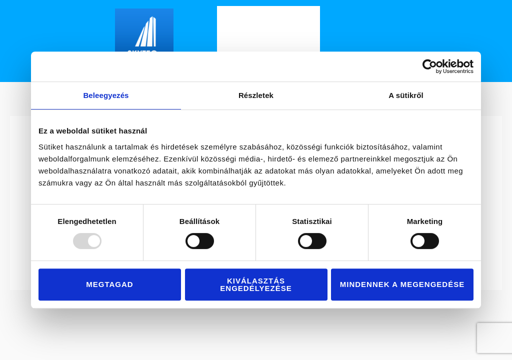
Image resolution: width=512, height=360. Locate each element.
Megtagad (109, 284)
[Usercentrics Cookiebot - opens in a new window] (430, 66)
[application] (307, 41)
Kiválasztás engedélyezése (256, 284)
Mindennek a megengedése (402, 284)
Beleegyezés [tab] (105, 95)
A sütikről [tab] (406, 95)
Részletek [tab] (256, 95)
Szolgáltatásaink (277, 41)
